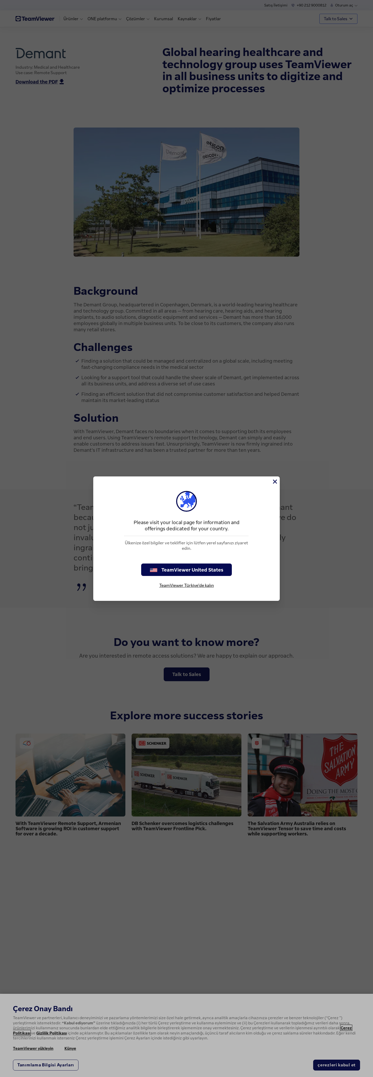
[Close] (274, 481)
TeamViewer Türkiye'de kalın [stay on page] (186, 585)
